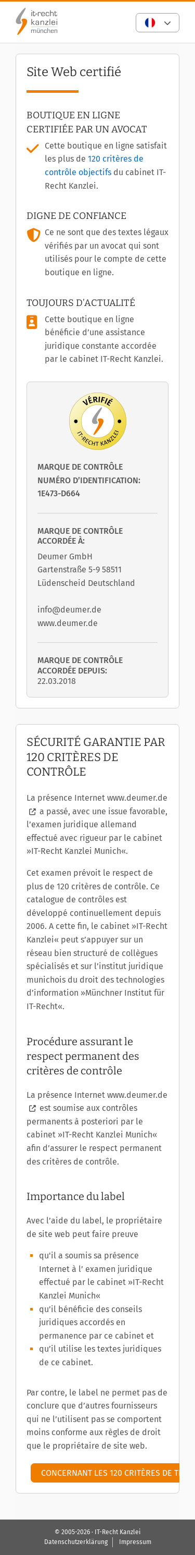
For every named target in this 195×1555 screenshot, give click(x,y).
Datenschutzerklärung (76, 1542)
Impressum (135, 1542)
